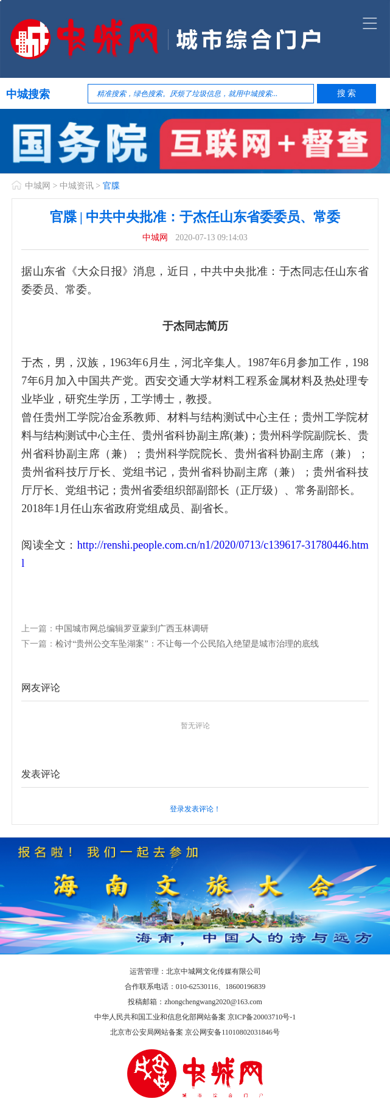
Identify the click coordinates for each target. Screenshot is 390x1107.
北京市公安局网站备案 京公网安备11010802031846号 (195, 1032)
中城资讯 (77, 185)
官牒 (111, 185)
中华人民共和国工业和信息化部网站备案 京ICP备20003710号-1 (195, 1017)
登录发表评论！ (195, 809)
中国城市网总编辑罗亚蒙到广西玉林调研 (132, 628)
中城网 (37, 185)
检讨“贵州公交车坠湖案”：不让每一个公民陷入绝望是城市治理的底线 (186, 643)
